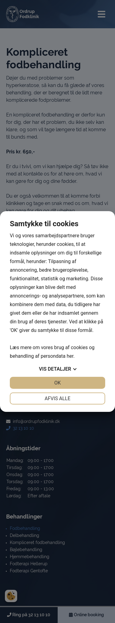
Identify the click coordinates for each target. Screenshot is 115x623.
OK (57, 383)
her (70, 356)
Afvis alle (57, 398)
